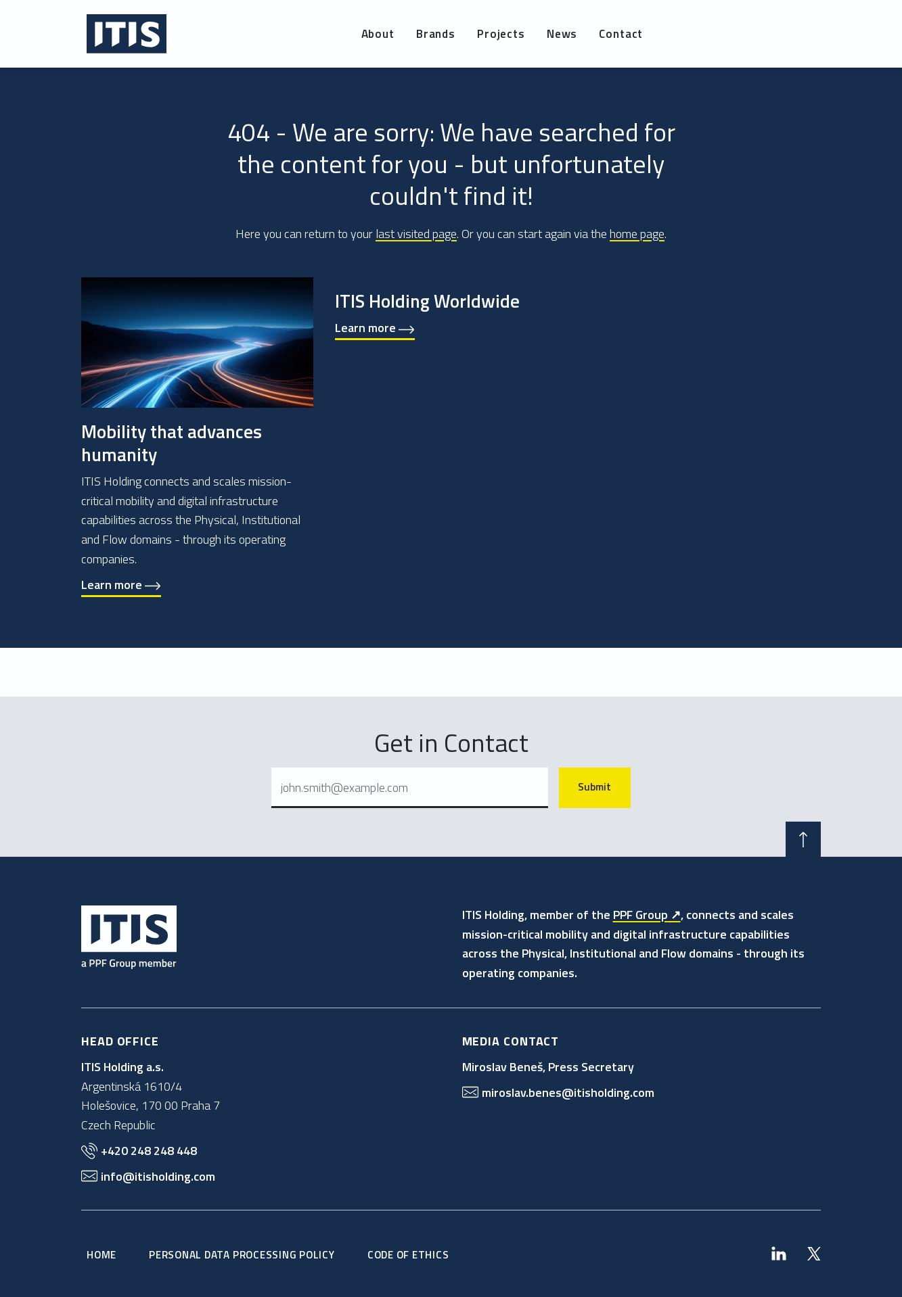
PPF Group (640, 914)
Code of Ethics (408, 1255)
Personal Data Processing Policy (242, 1255)
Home (101, 1255)
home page (637, 234)
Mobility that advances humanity (171, 442)
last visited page (416, 234)
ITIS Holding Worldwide (427, 300)
